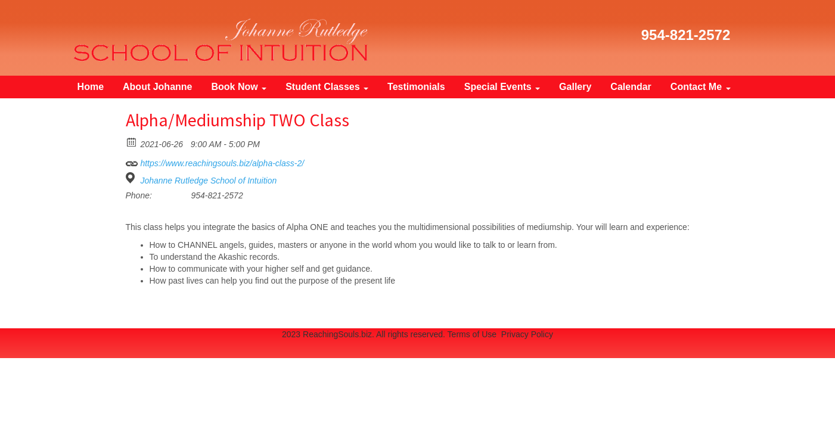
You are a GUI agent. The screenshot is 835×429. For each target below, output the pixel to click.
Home (90, 87)
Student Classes (326, 87)
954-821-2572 (685, 35)
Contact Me (701, 87)
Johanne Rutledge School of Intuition (208, 180)
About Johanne (157, 87)
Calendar (630, 87)
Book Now (238, 87)
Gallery (575, 87)
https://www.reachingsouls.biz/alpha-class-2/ (215, 161)
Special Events (502, 87)
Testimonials (416, 87)
